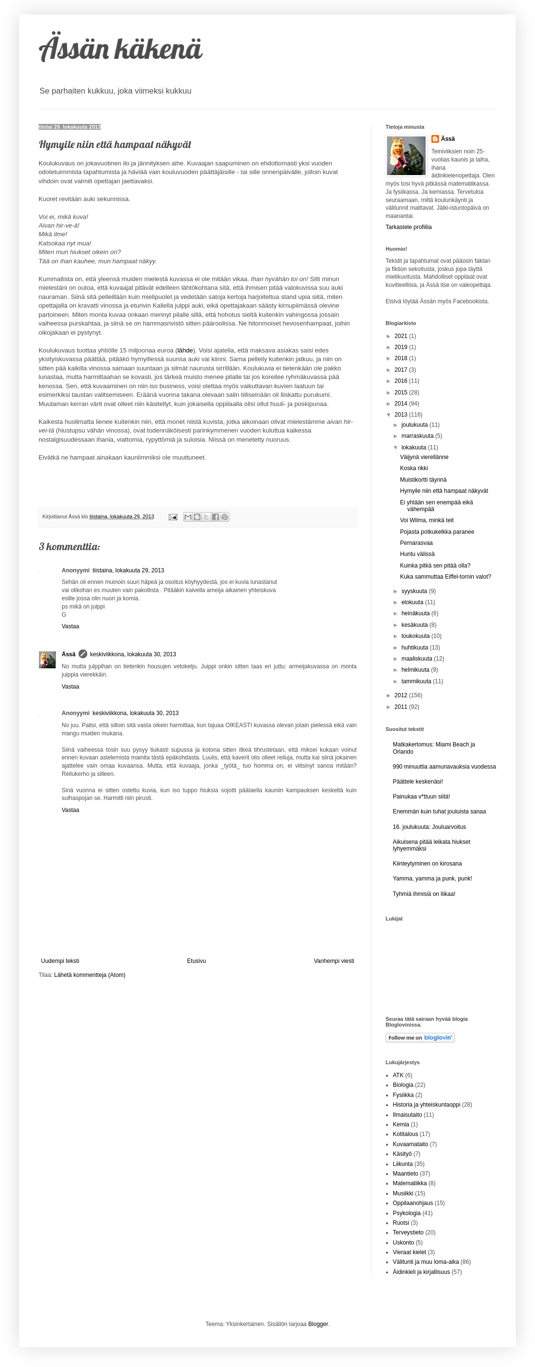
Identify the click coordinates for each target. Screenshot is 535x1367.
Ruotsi (401, 1222)
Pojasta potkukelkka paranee (437, 531)
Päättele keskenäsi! (418, 781)
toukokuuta (416, 636)
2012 (402, 695)
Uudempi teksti (60, 961)
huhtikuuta (415, 647)
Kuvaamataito (410, 1144)
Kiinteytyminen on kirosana (427, 863)
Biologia (403, 1085)
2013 (402, 414)
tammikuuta (417, 681)
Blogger (318, 1324)
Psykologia (407, 1213)
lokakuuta (414, 447)
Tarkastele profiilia (409, 227)
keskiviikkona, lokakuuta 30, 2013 (133, 654)
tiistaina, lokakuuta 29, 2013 (128, 570)
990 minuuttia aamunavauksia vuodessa (444, 766)
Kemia (401, 1124)
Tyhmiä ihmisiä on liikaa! (424, 894)
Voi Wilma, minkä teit (427, 520)
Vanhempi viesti (334, 961)
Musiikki (403, 1193)
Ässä (69, 654)
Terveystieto (408, 1232)
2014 (402, 403)
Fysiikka (403, 1095)
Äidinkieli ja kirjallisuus (421, 1272)
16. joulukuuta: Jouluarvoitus (429, 827)
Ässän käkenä (120, 48)
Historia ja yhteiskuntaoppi (426, 1104)
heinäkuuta (416, 613)
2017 (402, 369)
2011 (402, 707)
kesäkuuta (415, 625)
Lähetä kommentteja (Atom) (89, 975)
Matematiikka (410, 1183)
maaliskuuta (417, 658)
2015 (402, 392)
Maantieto (405, 1173)
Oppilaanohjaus (413, 1203)
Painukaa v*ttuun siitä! (421, 796)
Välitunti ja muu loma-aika (426, 1262)
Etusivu (196, 961)
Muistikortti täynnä (423, 479)
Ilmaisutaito (407, 1114)
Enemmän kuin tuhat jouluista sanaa (439, 811)
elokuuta (413, 602)
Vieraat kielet (409, 1252)
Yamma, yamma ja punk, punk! (432, 878)
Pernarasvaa (416, 543)
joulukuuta (415, 424)
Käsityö (402, 1153)
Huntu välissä (417, 554)
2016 (402, 381)
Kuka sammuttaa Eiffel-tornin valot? (445, 576)
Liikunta (403, 1164)
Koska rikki (414, 468)
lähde (185, 350)
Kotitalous (405, 1134)
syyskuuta (415, 591)
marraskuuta (418, 436)
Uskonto (403, 1242)
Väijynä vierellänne (424, 457)
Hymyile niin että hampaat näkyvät (444, 490)
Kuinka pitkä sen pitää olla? (435, 565)
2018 (402, 358)
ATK (398, 1075)
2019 (402, 347)
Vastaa (70, 626)
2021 (402, 336)
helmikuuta (416, 669)
